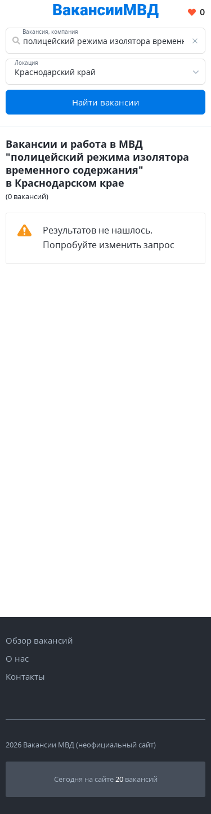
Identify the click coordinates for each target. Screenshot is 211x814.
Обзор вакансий (39, 640)
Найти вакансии (106, 102)
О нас (17, 658)
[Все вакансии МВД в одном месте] (106, 12)
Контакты (25, 676)
